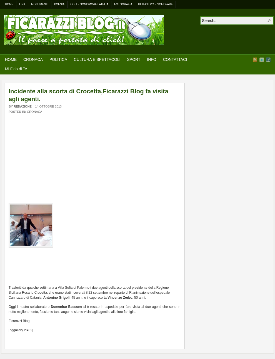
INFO (151, 59)
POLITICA (58, 59)
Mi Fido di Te (16, 69)
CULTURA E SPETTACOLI (97, 59)
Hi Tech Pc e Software (155, 4)
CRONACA (33, 59)
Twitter (261, 60)
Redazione (23, 106)
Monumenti (39, 4)
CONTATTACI (175, 59)
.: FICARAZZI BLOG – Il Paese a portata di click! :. (84, 30)
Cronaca (34, 111)
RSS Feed (255, 60)
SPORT (133, 59)
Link (22, 4)
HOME (11, 59)
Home (9, 4)
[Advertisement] (94, 161)
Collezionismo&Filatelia (89, 4)
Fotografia (123, 4)
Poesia (59, 4)
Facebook (268, 60)
